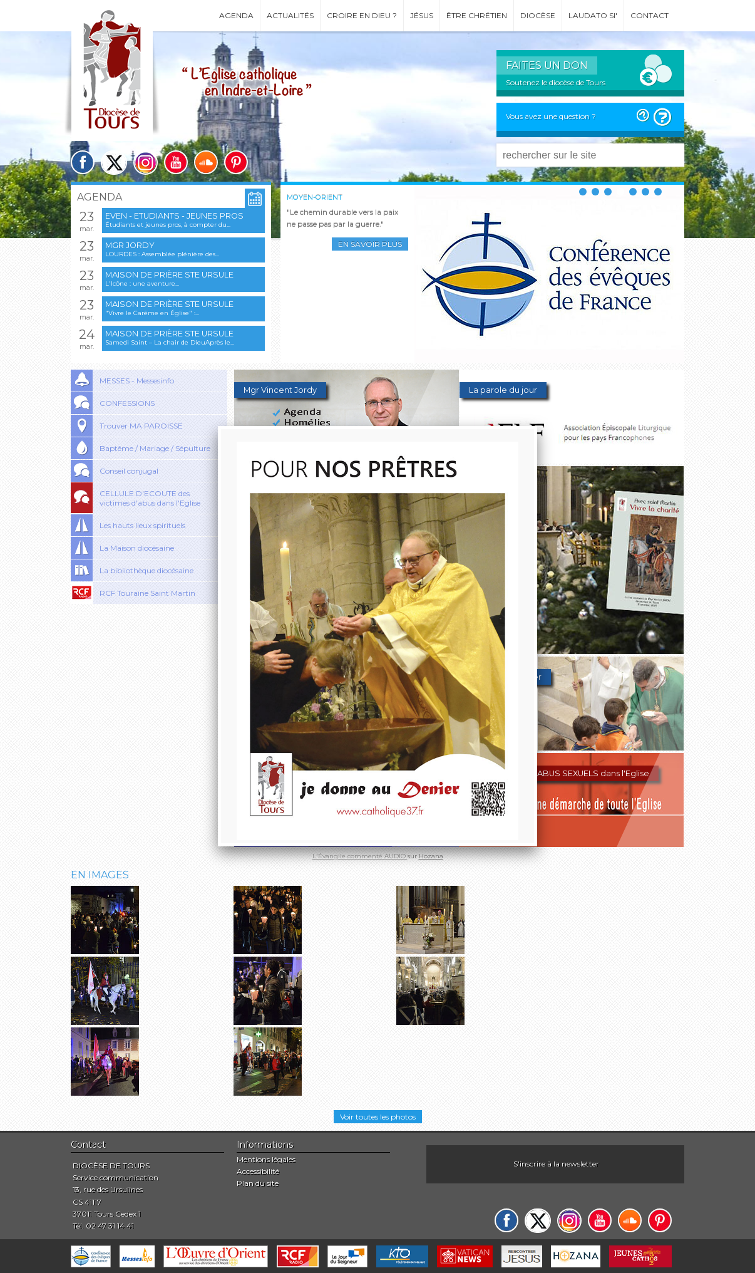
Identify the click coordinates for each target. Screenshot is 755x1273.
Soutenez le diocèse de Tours (555, 82)
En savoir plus (370, 244)
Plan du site (258, 1183)
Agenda (236, 15)
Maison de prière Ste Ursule (169, 274)
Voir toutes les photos (378, 1116)
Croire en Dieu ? (362, 15)
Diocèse (537, 15)
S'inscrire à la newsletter (556, 1163)
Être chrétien (476, 15)
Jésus (421, 15)
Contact (649, 15)
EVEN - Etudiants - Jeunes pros (174, 216)
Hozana (431, 856)
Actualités (290, 15)
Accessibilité (258, 1171)
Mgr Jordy (130, 245)
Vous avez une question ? (551, 116)
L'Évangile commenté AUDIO (360, 856)
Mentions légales (266, 1159)
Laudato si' (592, 15)
